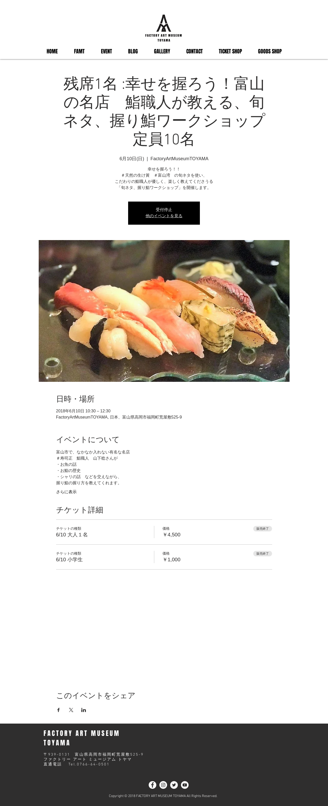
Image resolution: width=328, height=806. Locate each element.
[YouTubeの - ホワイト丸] (185, 785)
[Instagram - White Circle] (163, 785)
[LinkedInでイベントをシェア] (83, 710)
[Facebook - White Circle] (152, 785)
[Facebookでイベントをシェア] (58, 710)
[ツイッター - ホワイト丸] (174, 785)
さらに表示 (66, 492)
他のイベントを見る (164, 216)
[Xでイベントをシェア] (71, 710)
